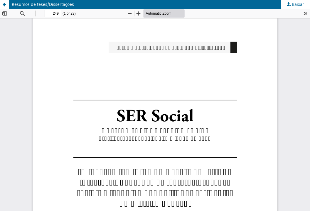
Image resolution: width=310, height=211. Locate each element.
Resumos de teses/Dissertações (43, 4)
